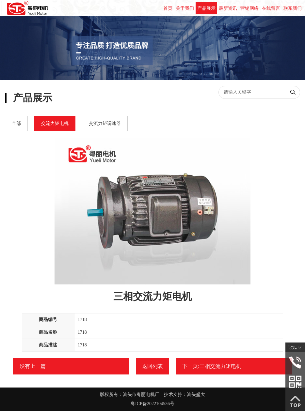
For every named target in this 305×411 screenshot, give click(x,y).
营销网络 (249, 8)
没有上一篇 (33, 366)
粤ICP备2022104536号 (152, 403)
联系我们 (292, 8)
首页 (167, 8)
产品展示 (206, 8)
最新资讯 (228, 8)
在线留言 (271, 8)
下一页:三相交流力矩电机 (211, 366)
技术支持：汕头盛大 (184, 394)
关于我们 (185, 8)
